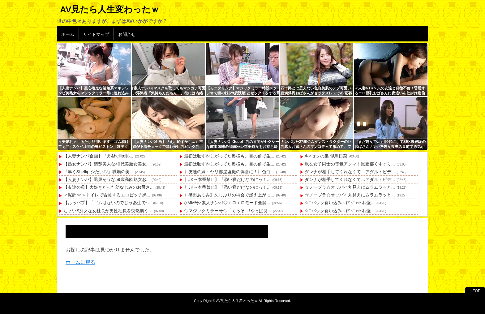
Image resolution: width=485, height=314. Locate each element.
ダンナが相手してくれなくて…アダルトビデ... (350, 171)
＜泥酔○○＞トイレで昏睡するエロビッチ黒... (106, 194)
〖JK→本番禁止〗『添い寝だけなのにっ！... (227, 179)
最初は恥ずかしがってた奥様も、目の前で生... (229, 155)
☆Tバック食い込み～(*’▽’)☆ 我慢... (340, 202)
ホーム (67, 34)
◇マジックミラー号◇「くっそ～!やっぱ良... (227, 210)
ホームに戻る (80, 262)
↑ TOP (475, 291)
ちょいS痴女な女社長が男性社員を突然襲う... (107, 210)
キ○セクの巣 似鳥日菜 (326, 155)
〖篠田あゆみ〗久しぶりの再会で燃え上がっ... (229, 194)
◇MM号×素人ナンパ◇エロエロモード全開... (227, 202)
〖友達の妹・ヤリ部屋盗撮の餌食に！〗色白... (229, 171)
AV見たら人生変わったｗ (109, 9)
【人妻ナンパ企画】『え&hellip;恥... (98, 155)
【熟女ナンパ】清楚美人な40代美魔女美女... (106, 163)
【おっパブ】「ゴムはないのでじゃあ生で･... (107, 202)
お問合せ (126, 34)
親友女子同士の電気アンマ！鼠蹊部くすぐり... (350, 163)
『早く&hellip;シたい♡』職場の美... (98, 171)
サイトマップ (96, 34)
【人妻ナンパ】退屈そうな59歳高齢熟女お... (106, 179)
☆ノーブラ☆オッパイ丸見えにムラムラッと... (350, 187)
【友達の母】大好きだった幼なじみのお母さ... (108, 187)
